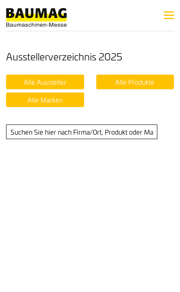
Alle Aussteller (45, 81)
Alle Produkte (135, 81)
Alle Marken (45, 99)
